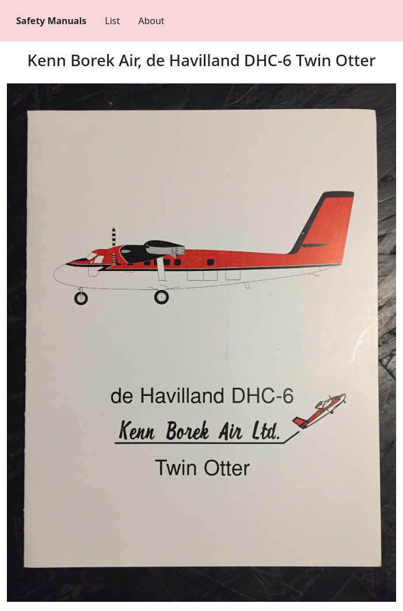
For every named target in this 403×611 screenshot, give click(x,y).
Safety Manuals (51, 20)
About (151, 20)
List (112, 20)
